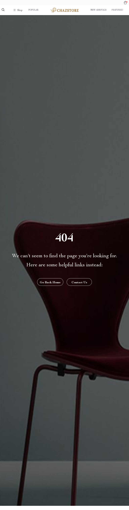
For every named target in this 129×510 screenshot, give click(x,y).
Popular (33, 10)
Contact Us (79, 282)
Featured (117, 10)
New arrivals (98, 10)
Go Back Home (50, 282)
